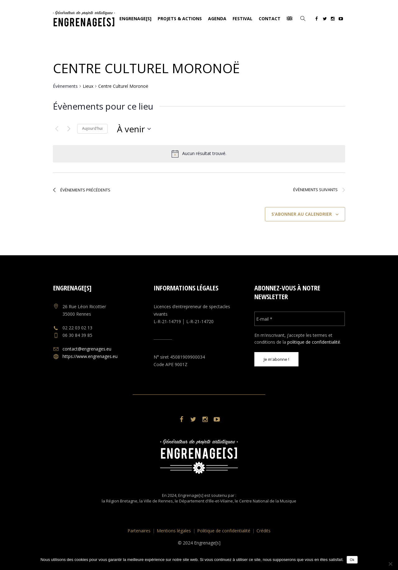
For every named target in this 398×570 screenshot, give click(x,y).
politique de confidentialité (313, 342)
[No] (390, 564)
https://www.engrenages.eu (90, 356)
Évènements (65, 86)
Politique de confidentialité (223, 531)
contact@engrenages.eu (86, 349)
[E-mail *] (299, 319)
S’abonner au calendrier (301, 214)
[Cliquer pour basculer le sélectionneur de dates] (134, 129)
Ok (352, 560)
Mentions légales (174, 531)
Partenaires (138, 531)
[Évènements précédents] (56, 129)
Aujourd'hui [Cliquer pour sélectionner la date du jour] (92, 128)
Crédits (264, 531)
